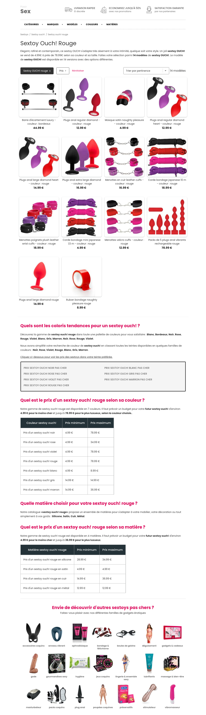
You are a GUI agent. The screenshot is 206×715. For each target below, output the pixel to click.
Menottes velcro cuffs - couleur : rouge (124, 241)
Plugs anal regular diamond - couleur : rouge (81, 122)
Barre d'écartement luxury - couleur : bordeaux (39, 122)
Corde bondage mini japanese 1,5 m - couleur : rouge (82, 241)
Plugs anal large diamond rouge (39, 300)
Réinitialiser (78, 70)
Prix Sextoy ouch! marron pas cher (128, 379)
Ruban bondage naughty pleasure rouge (81, 301)
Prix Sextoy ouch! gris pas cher (125, 373)
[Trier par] (146, 70)
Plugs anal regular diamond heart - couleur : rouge (167, 122)
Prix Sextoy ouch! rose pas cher (45, 373)
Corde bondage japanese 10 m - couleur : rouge (167, 181)
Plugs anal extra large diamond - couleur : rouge (81, 181)
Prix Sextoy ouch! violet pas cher (46, 379)
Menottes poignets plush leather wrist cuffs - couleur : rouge (39, 241)
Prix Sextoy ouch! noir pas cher (45, 368)
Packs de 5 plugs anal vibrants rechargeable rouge (167, 241)
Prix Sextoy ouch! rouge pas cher (46, 385)
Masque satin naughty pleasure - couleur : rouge (124, 122)
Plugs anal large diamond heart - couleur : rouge (38, 181)
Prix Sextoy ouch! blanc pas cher (127, 368)
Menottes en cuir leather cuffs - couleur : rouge (124, 181)
